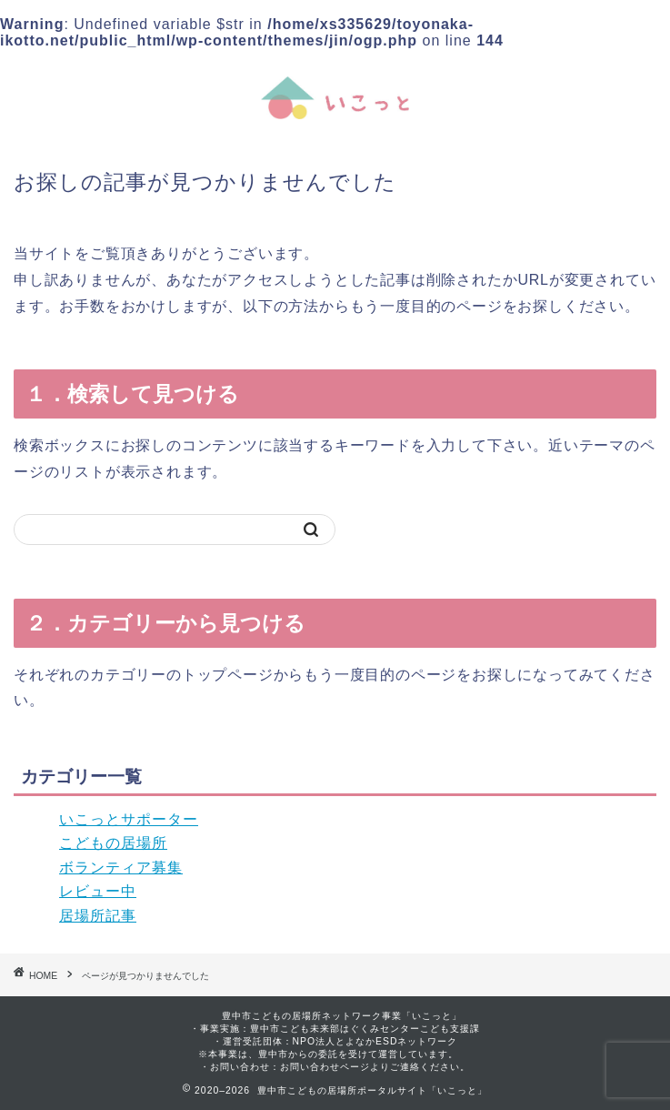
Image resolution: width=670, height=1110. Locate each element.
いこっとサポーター (128, 819)
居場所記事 (97, 915)
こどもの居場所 (113, 843)
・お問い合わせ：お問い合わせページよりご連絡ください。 (335, 1067)
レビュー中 (97, 891)
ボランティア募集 (121, 867)
